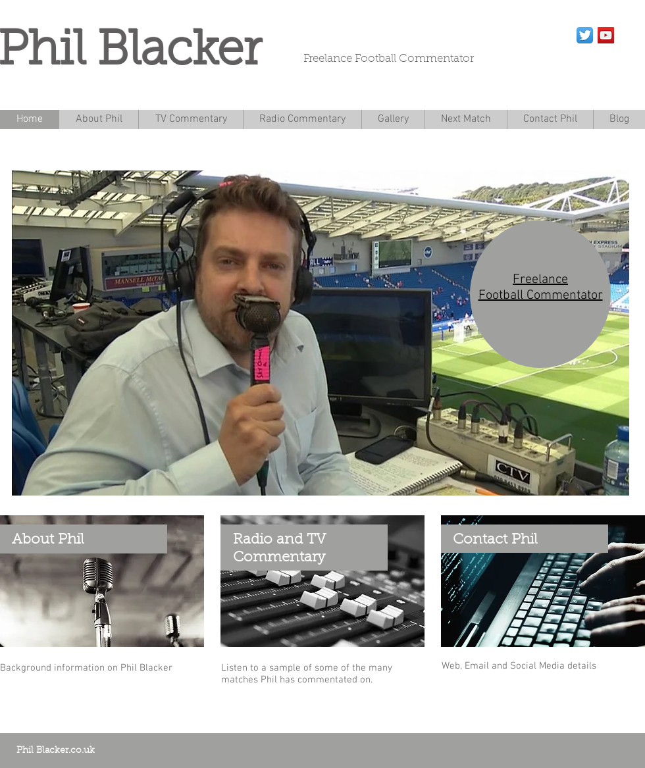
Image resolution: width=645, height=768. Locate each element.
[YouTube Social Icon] (606, 35)
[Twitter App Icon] (585, 35)
